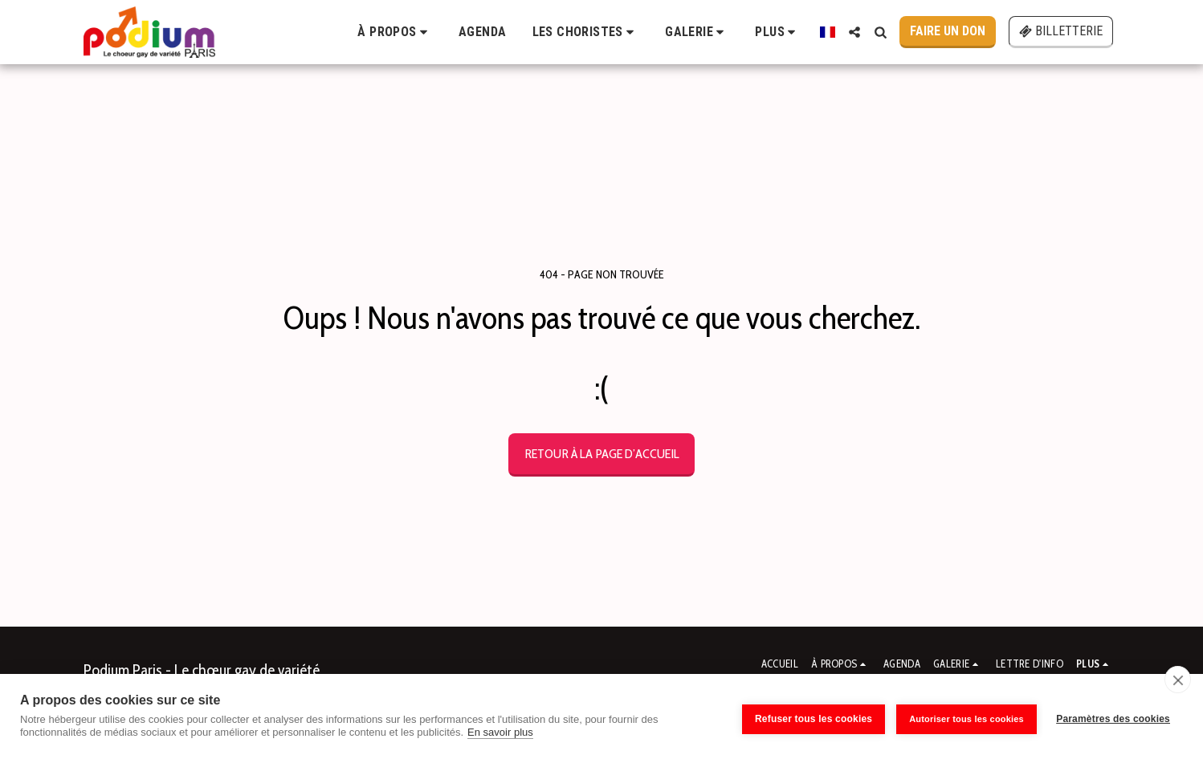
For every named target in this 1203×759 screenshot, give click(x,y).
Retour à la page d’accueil (601, 453)
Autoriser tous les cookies (961, 716)
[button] (395, 32)
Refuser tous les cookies (808, 716)
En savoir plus (500, 732)
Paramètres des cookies (1113, 716)
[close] (1177, 679)
